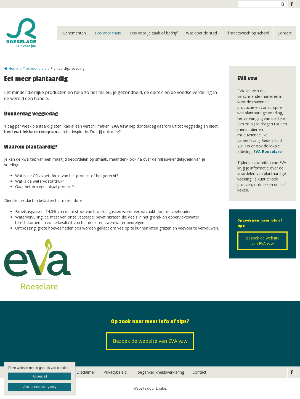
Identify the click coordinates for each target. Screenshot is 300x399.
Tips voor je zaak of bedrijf (153, 33)
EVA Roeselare (267, 151)
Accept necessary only (39, 387)
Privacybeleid (115, 372)
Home (13, 68)
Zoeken (282, 4)
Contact (285, 33)
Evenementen (73, 33)
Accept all (40, 376)
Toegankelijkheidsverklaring (159, 372)
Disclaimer (85, 372)
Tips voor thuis (107, 33)
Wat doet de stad (201, 33)
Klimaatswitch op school (247, 33)
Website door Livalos (150, 388)
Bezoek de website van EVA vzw (263, 240)
